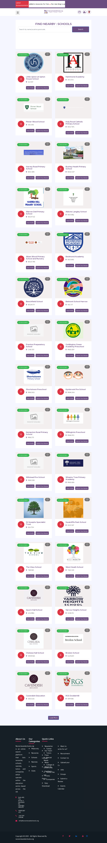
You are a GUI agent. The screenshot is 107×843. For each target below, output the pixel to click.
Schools (34, 757)
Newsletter (49, 746)
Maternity (35, 749)
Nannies (34, 762)
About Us (48, 767)
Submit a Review (62, 780)
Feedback (48, 771)
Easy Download (46, 784)
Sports (33, 766)
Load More (54, 718)
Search (80, 29)
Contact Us (64, 758)
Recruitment (65, 753)
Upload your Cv (64, 764)
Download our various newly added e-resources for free (33, 4)
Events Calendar (61, 787)
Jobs (62, 770)
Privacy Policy (46, 777)
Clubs (33, 771)
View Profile (30, 88)
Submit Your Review (42, 88)
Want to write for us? (62, 747)
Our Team (48, 751)
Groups (63, 774)
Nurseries (35, 753)
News (47, 762)
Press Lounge (45, 756)
